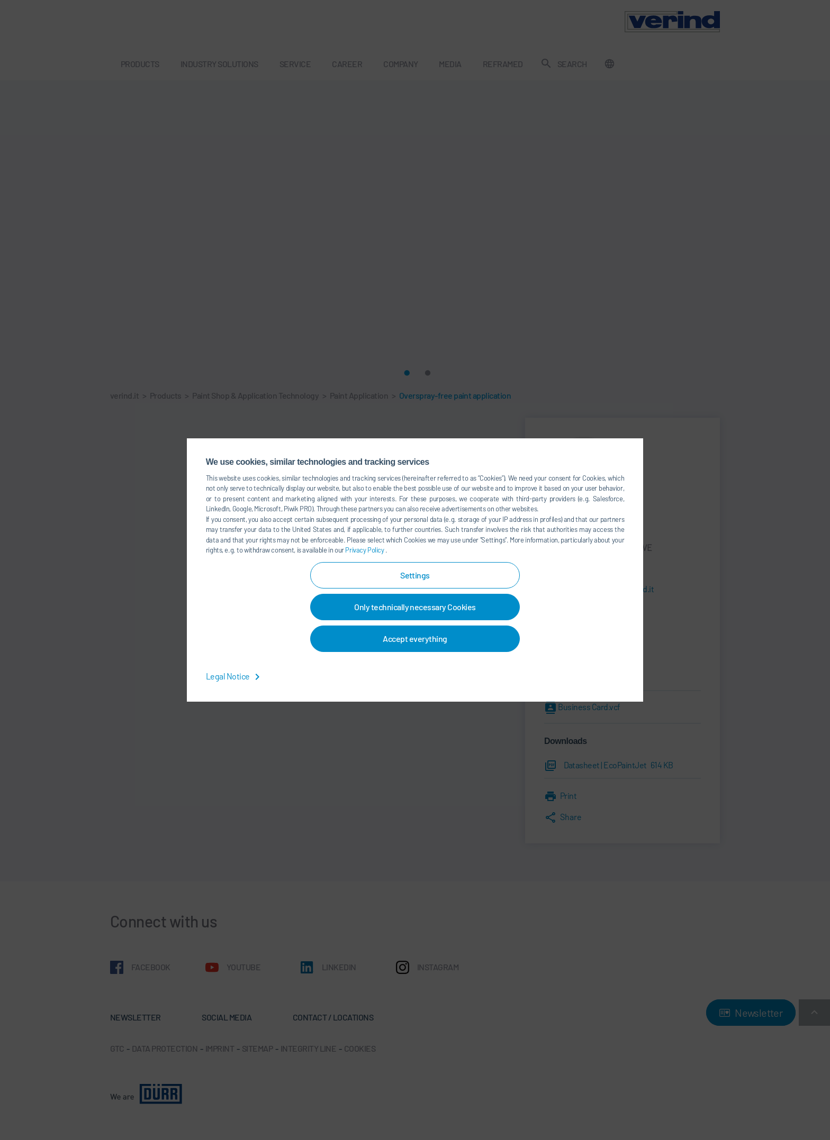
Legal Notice (235, 676)
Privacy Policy (365, 550)
